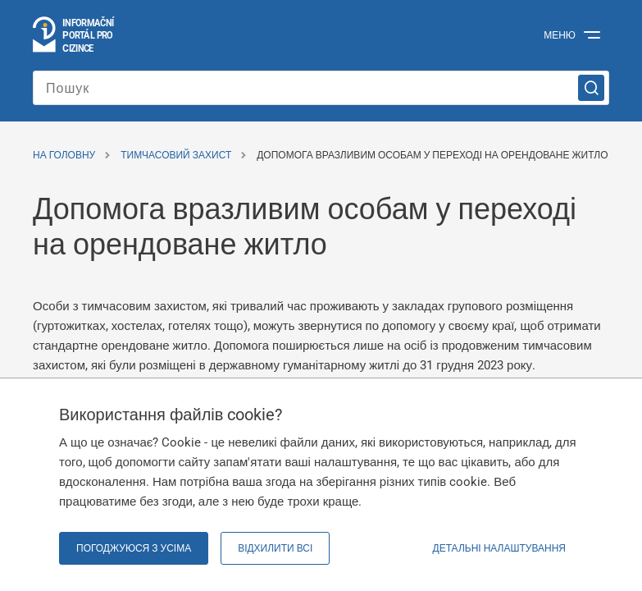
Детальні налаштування (499, 548)
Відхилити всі (275, 548)
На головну (64, 155)
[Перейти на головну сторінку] (74, 35)
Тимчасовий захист (176, 155)
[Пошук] (591, 88)
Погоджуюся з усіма (133, 548)
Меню (560, 35)
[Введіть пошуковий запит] (321, 88)
